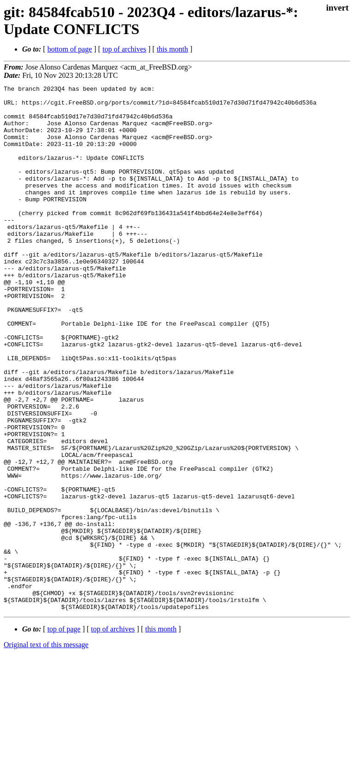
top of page (64, 734)
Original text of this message (46, 750)
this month (172, 49)
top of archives (124, 49)
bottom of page (69, 49)
